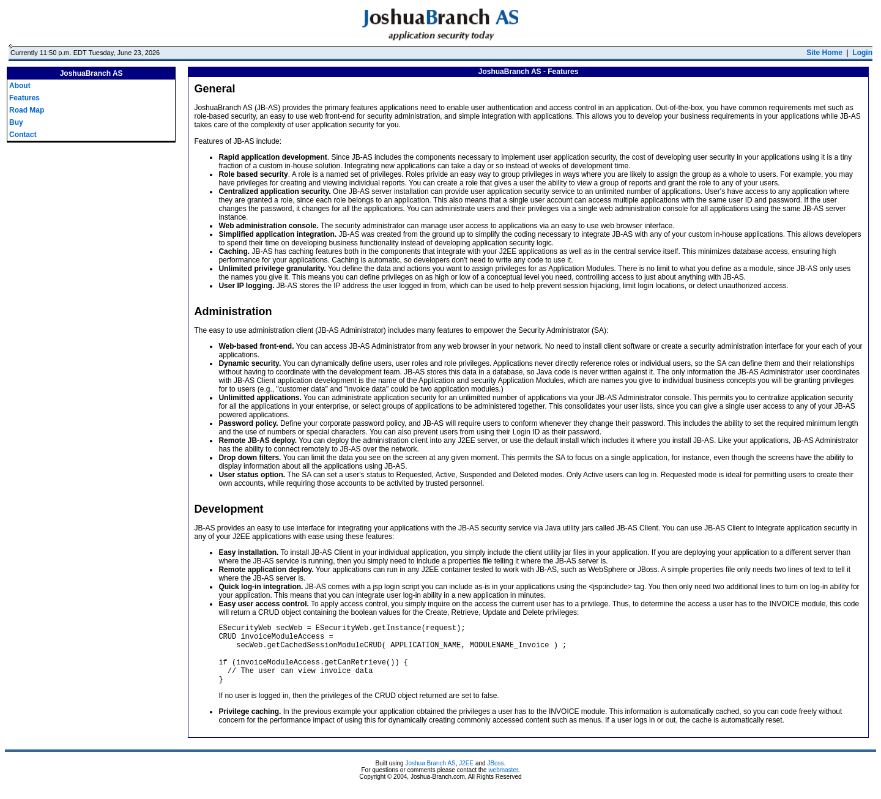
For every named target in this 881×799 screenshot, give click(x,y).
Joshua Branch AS (430, 776)
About (20, 85)
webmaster (503, 782)
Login (862, 52)
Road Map (26, 110)
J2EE (466, 776)
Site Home (824, 52)
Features (24, 98)
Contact (23, 134)
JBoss (495, 776)
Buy (16, 122)
